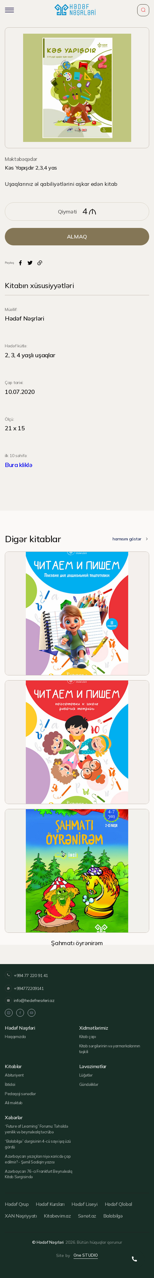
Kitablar (13, 1066)
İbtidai (10, 1084)
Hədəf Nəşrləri (20, 1028)
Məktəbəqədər (21, 159)
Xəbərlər (13, 1117)
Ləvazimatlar (92, 1066)
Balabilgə (113, 1216)
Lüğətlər (86, 1075)
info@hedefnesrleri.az (29, 1000)
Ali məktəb (14, 1102)
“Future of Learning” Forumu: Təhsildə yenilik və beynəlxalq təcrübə (36, 1129)
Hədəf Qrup (17, 1204)
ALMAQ (77, 236)
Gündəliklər (88, 1084)
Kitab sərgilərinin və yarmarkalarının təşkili (109, 1048)
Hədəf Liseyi (84, 1204)
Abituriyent (14, 1075)
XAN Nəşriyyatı (21, 1216)
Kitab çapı (87, 1036)
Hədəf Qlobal (118, 1204)
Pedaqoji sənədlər (20, 1093)
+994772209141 (24, 988)
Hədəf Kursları (50, 1204)
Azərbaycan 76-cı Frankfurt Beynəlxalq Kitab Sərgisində (38, 1174)
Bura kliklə (18, 464)
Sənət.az (87, 1216)
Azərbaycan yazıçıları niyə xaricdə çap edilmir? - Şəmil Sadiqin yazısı (38, 1159)
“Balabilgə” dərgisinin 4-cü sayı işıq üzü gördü (38, 1144)
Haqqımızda (15, 1036)
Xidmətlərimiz (93, 1028)
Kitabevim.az (57, 1216)
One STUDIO (86, 1255)
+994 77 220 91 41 (26, 975)
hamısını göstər (131, 539)
